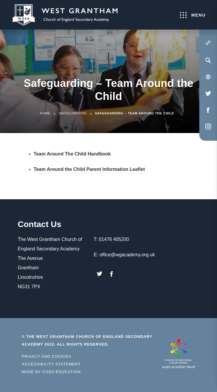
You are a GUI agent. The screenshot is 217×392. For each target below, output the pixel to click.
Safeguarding (73, 113)
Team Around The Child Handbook (72, 154)
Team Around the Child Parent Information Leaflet (89, 170)
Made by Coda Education (51, 372)
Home (45, 113)
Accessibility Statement (51, 364)
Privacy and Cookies (46, 356)
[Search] (208, 60)
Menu (193, 15)
